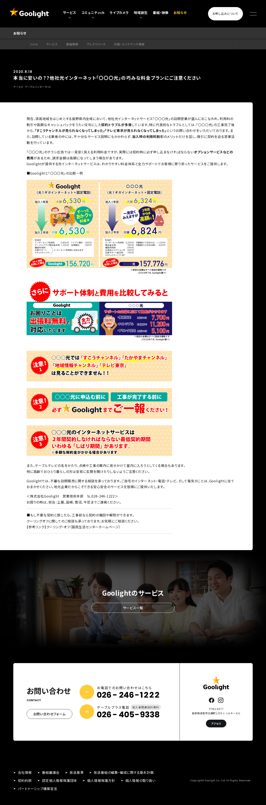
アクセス (216, 723)
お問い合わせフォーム (49, 713)
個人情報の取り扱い (140, 780)
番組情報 (72, 44)
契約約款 (25, 780)
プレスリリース (96, 44)
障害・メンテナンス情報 (129, 44)
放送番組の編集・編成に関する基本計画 (124, 772)
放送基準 (77, 772)
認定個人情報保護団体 (59, 780)
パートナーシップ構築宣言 (37, 788)
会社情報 (25, 772)
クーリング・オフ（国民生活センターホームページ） (83, 526)
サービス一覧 (133, 607)
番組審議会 (50, 772)
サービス (52, 44)
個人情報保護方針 (101, 780)
